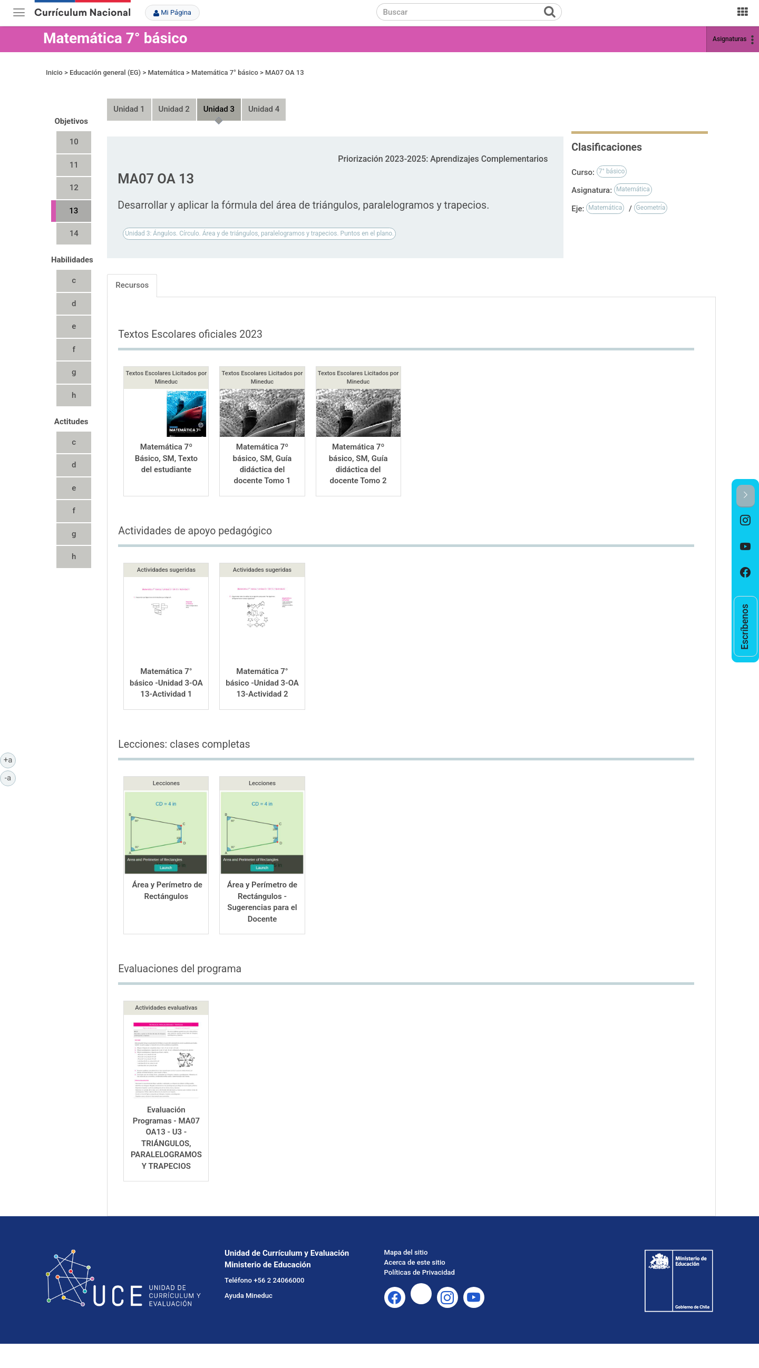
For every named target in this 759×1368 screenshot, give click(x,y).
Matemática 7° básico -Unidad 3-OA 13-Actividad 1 (166, 683)
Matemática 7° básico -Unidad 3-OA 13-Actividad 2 (262, 683)
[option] (745, 520)
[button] (745, 496)
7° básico (612, 171)
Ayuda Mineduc (249, 1295)
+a (10, 759)
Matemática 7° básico (115, 38)
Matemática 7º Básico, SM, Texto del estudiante (166, 458)
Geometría (651, 207)
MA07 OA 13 (284, 72)
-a (10, 777)
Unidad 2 (174, 109)
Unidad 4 (263, 109)
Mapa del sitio (406, 1252)
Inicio (54, 72)
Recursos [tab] (132, 285)
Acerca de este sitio (414, 1262)
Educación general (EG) (105, 72)
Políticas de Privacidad (419, 1272)
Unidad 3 (219, 109)
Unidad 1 (128, 109)
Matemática (166, 72)
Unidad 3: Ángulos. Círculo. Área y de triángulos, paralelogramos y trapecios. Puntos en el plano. (259, 233)
